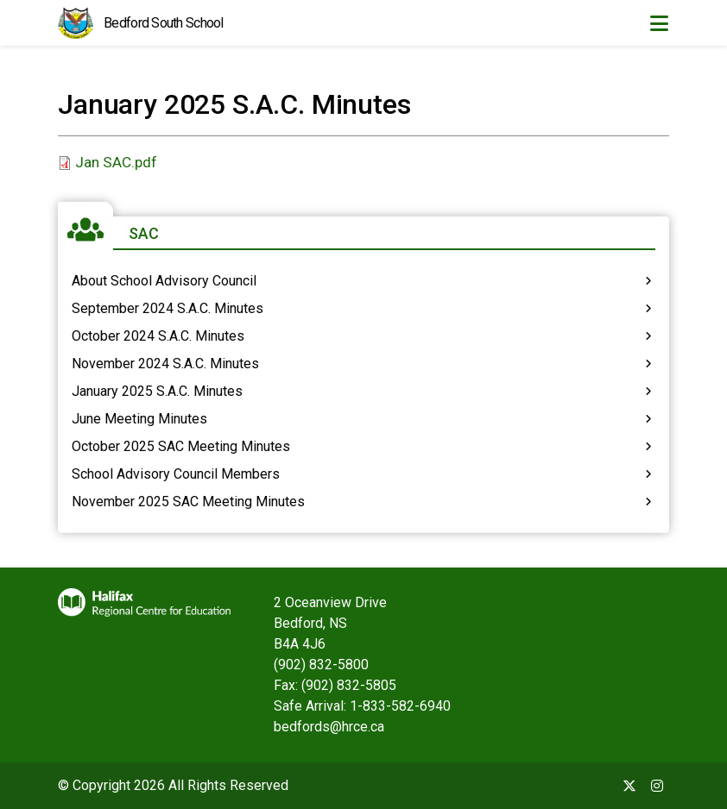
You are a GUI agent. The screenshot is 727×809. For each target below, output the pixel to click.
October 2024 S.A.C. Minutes (158, 336)
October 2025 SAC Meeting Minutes (181, 446)
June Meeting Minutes (139, 419)
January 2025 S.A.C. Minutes (157, 391)
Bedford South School (164, 23)
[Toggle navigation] (658, 23)
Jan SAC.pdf (116, 162)
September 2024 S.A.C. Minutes (167, 308)
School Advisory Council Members (176, 474)
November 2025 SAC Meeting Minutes (188, 501)
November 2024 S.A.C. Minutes (165, 363)
